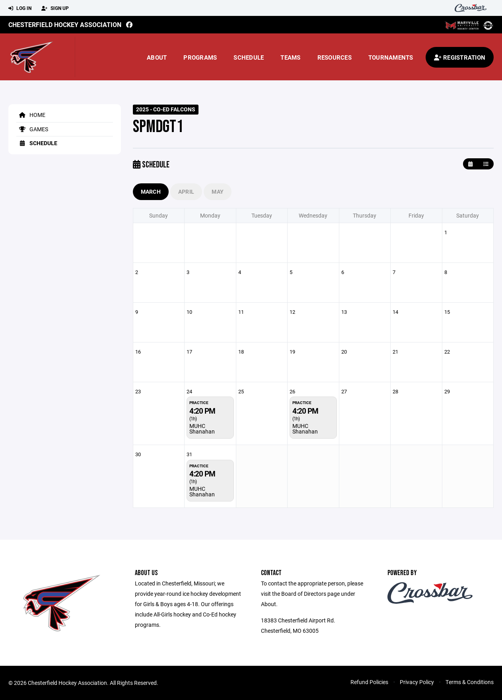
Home (30, 115)
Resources (334, 57)
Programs (200, 57)
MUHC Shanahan (202, 428)
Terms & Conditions (470, 682)
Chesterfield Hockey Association (64, 24)
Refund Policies (369, 682)
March (151, 191)
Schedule (248, 57)
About (157, 57)
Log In (19, 8)
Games (32, 129)
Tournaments (390, 57)
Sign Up (55, 8)
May (218, 191)
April (186, 191)
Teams (290, 57)
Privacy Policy (417, 682)
